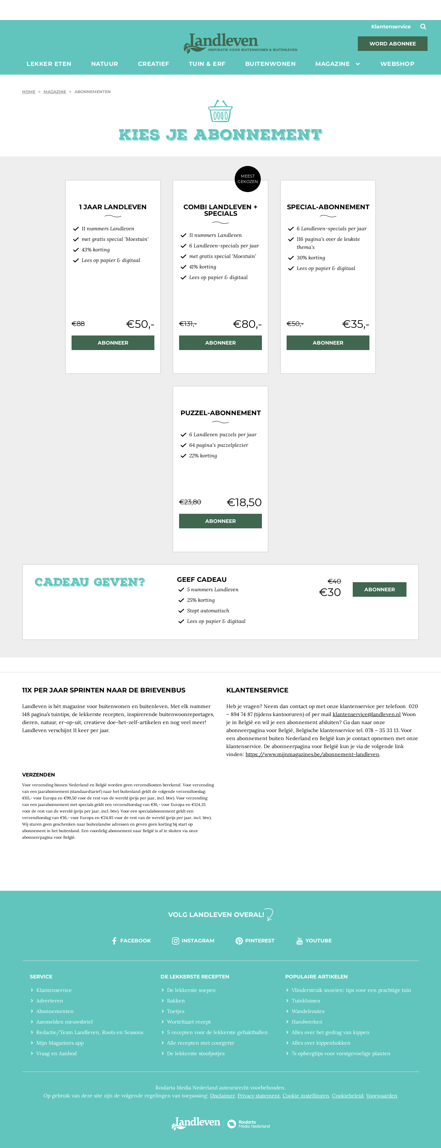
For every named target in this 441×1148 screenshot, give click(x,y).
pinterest (255, 941)
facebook (130, 941)
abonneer (379, 589)
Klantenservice (391, 26)
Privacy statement (259, 1095)
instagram (192, 941)
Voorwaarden (381, 1095)
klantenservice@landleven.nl (367, 714)
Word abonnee (392, 43)
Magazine (55, 91)
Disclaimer (222, 1095)
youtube (313, 941)
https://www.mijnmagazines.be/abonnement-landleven (312, 754)
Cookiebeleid (347, 1095)
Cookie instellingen (306, 1095)
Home (28, 91)
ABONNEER (113, 342)
